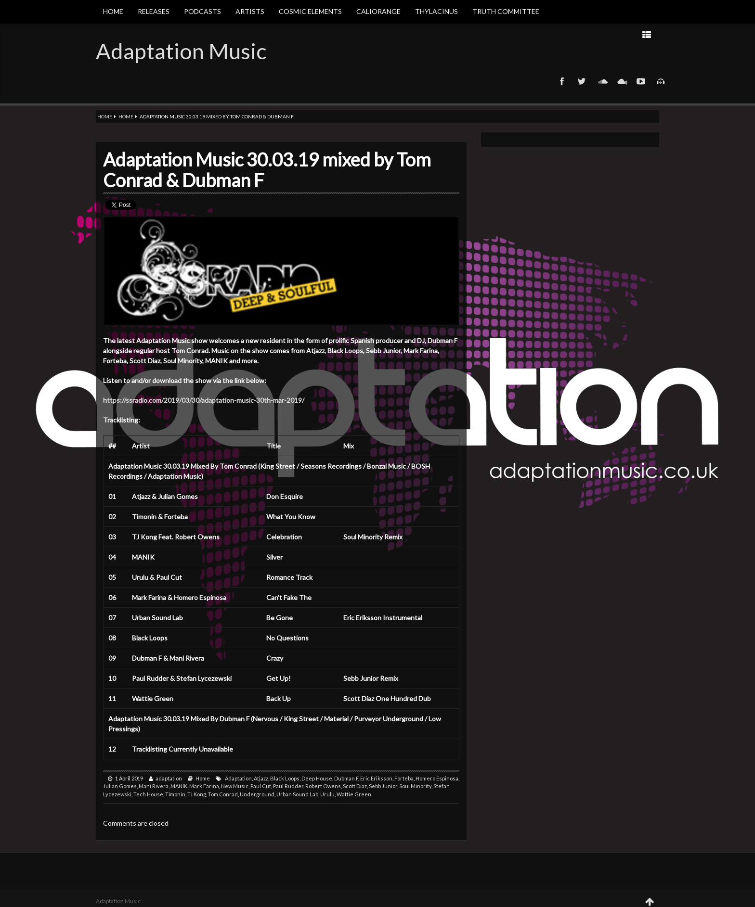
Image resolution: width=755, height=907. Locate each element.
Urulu (327, 794)
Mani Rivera (154, 786)
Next (529, 34)
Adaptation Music (181, 51)
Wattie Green (354, 794)
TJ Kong (196, 794)
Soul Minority (415, 786)
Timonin (175, 794)
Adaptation (238, 778)
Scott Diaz (355, 786)
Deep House (316, 778)
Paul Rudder (288, 786)
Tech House (148, 794)
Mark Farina (204, 786)
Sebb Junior (383, 786)
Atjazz (261, 778)
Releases (153, 11)
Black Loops (284, 778)
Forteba (404, 778)
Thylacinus (436, 11)
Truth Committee (505, 11)
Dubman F (346, 778)
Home (113, 11)
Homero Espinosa (437, 778)
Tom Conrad (223, 794)
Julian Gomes (120, 786)
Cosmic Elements (310, 11)
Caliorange (378, 11)
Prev (559, 34)
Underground (257, 794)
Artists (249, 11)
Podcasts (202, 11)
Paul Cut (260, 786)
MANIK (178, 786)
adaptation (169, 778)
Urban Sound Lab (297, 794)
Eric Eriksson (376, 778)
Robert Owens (323, 786)
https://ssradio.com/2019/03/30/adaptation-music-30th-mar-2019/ (203, 400)
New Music (234, 786)
